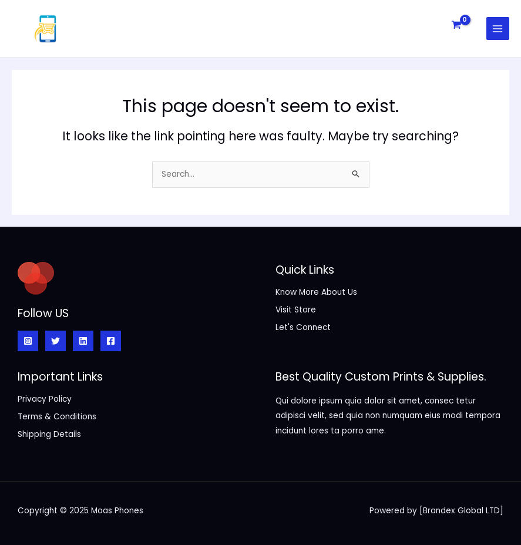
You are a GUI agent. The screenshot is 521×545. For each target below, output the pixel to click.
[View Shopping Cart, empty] (456, 24)
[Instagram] (28, 341)
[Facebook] (110, 341)
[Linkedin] (83, 341)
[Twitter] (55, 341)
